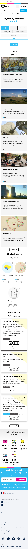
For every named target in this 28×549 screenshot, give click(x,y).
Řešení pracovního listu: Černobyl (14, 398)
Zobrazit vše (14, 249)
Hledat (23, 10)
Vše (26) (5, 28)
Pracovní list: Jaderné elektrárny (13, 376)
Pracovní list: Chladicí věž (11, 321)
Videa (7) (13, 28)
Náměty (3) (7, 32)
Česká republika (15, 13)
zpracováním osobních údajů (17, 487)
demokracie (23, 13)
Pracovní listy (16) (20, 32)
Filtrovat (15, 44)
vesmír (9, 13)
